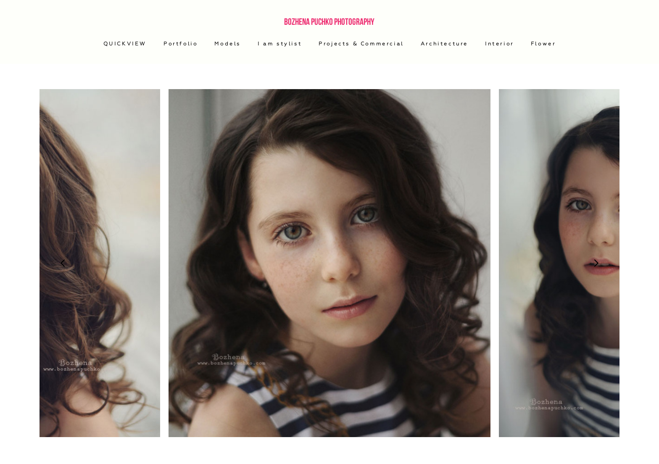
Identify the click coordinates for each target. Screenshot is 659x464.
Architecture (444, 44)
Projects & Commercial (361, 44)
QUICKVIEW (125, 44)
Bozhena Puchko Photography (329, 21)
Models (227, 44)
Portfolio (180, 44)
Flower (543, 44)
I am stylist (280, 44)
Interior (499, 44)
